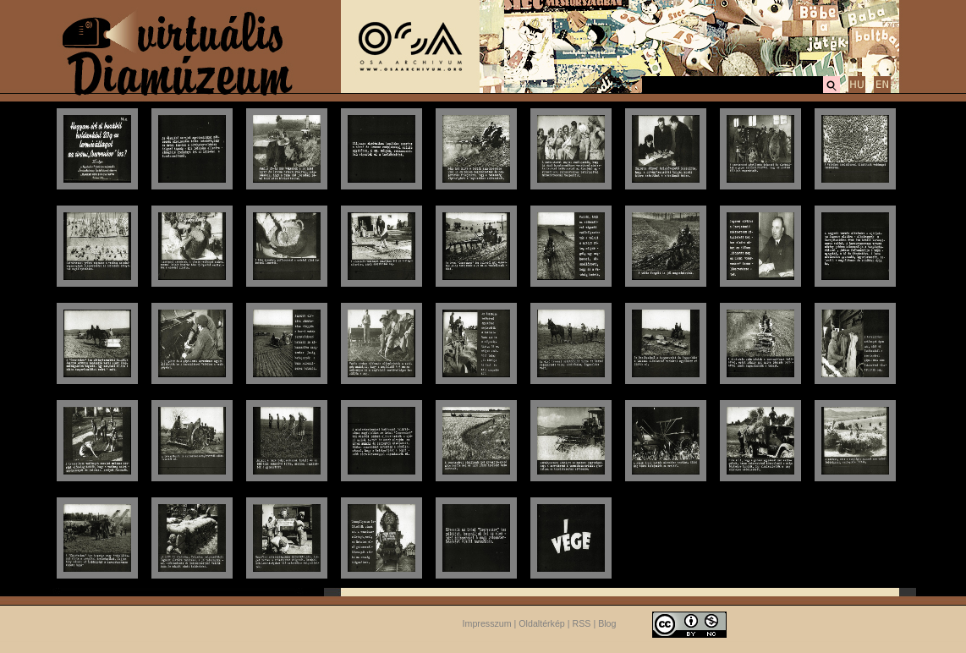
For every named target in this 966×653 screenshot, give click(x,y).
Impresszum (487, 623)
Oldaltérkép (542, 623)
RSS (582, 623)
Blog (607, 623)
